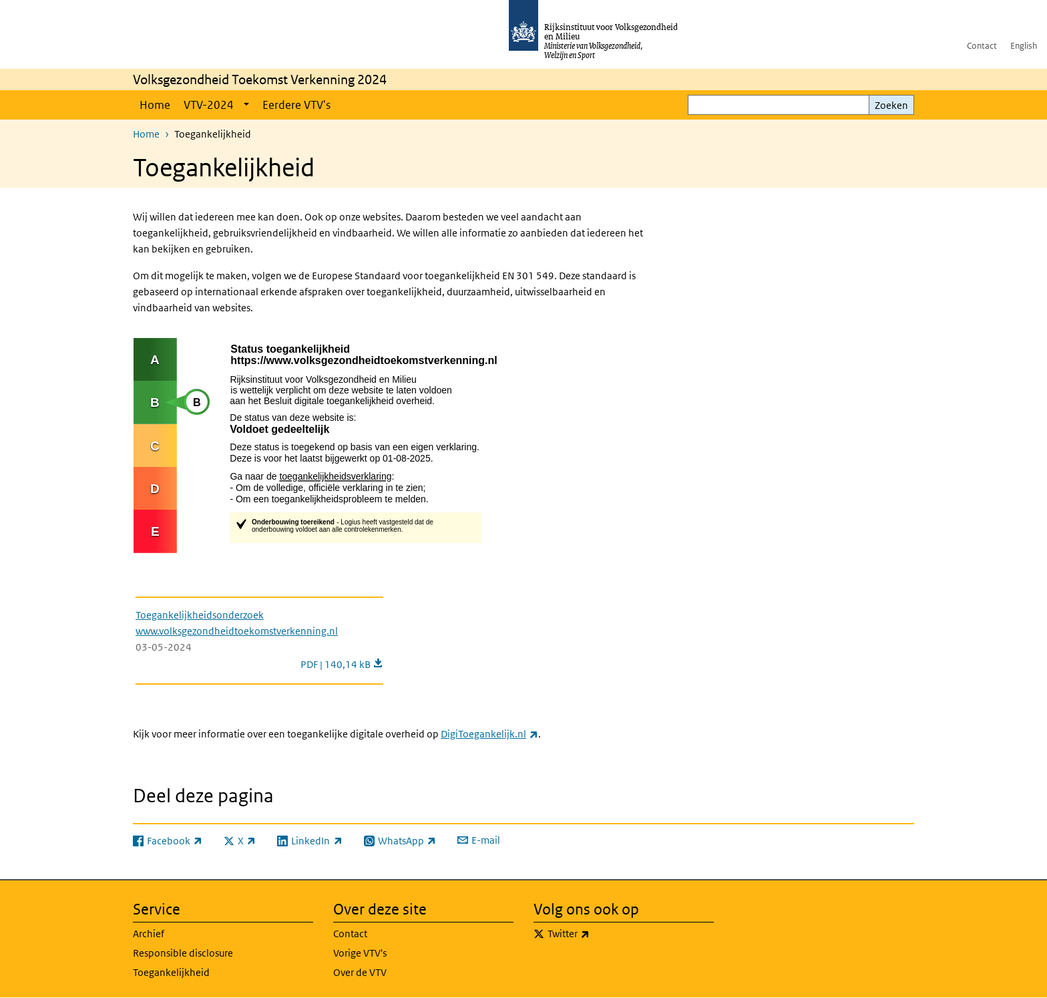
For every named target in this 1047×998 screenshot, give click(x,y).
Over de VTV (360, 972)
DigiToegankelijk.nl (489, 733)
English (1023, 45)
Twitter (598, 934)
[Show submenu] (246, 105)
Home (155, 105)
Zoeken (891, 105)
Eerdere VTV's (296, 105)
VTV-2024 (209, 105)
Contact (982, 45)
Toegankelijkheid (171, 972)
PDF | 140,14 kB (341, 664)
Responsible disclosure (183, 953)
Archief (148, 933)
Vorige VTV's (360, 953)
